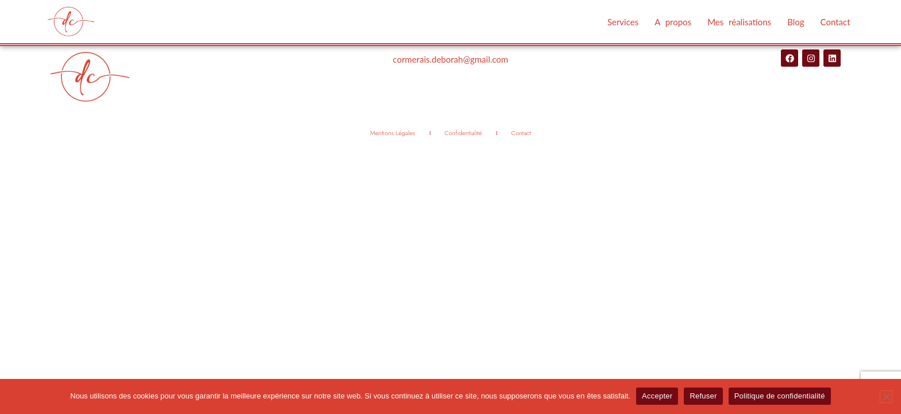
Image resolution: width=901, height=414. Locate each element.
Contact (835, 22)
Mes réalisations (739, 22)
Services (622, 22)
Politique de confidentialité (779, 396)
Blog (795, 22)
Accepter (657, 396)
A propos (672, 22)
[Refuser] (886, 396)
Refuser (703, 396)
